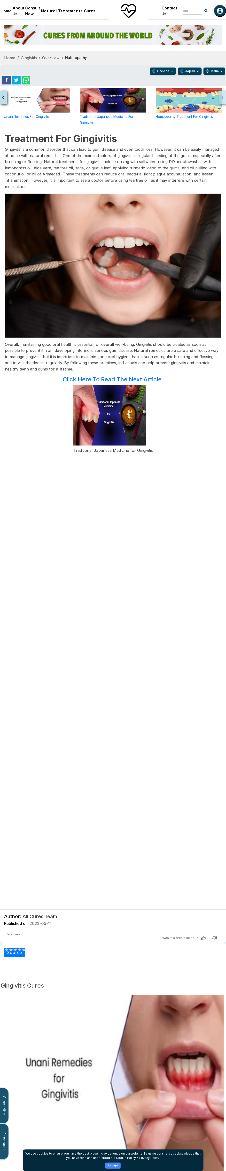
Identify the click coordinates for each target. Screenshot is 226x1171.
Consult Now (32, 11)
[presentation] (3, 97)
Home (6, 10)
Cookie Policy (126, 1158)
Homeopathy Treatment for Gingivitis (184, 117)
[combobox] (189, 11)
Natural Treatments (62, 10)
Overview (51, 57)
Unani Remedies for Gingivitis (27, 117)
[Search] (206, 11)
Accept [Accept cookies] (113, 1165)
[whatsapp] (26, 80)
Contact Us (169, 11)
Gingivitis (29, 57)
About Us (18, 11)
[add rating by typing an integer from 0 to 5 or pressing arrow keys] (15, 949)
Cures (89, 10)
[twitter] (16, 80)
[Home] (128, 11)
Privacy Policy (149, 1158)
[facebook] (6, 80)
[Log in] (220, 11)
